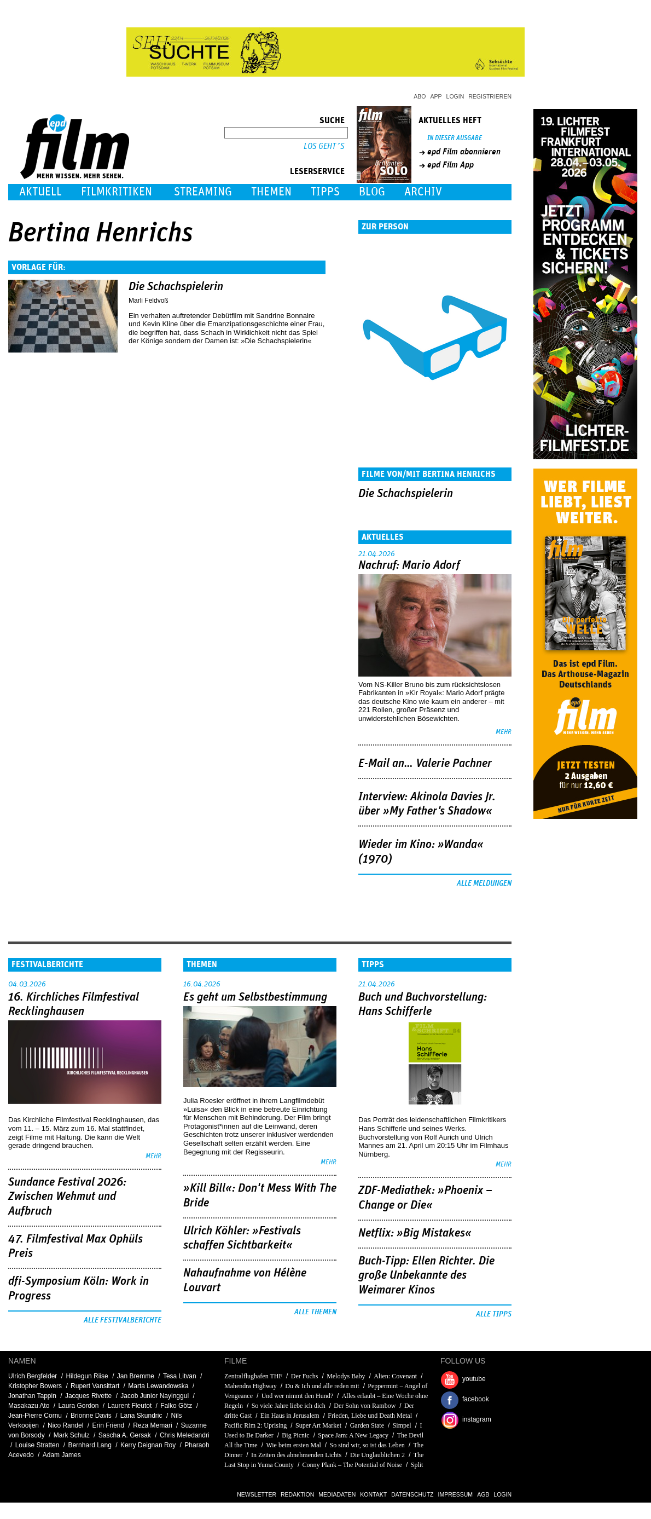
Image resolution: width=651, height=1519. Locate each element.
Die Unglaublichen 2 (377, 1455)
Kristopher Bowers (35, 1386)
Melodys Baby (346, 1376)
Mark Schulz (72, 1435)
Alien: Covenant (395, 1376)
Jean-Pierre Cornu (35, 1415)
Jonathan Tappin (32, 1396)
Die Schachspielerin (176, 287)
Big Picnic (295, 1435)
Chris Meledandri (185, 1435)
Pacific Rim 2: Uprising (255, 1425)
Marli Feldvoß (148, 300)
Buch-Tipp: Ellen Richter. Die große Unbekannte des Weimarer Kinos (426, 1275)
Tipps (325, 192)
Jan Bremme (135, 1376)
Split (417, 1465)
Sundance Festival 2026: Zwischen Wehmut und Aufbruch (67, 1196)
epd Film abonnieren (464, 151)
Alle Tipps (494, 1314)
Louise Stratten (37, 1445)
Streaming (203, 192)
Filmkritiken (116, 192)
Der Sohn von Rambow (365, 1406)
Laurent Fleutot (130, 1406)
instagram (476, 1419)
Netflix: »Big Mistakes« (415, 1233)
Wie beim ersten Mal (293, 1445)
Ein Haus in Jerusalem (289, 1415)
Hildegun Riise (87, 1376)
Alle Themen (315, 1312)
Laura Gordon (78, 1406)
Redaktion (297, 1494)
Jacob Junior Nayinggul (154, 1396)
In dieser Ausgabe (454, 138)
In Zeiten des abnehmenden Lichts (296, 1455)
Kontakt (373, 1494)
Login (455, 96)
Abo (420, 96)
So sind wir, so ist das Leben (367, 1445)
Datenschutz (412, 1494)
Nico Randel (65, 1425)
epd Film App (450, 164)
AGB (483, 1494)
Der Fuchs (304, 1376)
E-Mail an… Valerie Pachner (425, 764)
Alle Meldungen (484, 883)
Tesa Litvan (179, 1376)
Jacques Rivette (88, 1396)
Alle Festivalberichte (122, 1320)
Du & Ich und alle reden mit (322, 1386)
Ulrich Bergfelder (32, 1376)
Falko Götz (176, 1406)
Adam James (62, 1455)
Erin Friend (108, 1425)
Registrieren (490, 96)
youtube (474, 1379)
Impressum (455, 1494)
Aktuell (40, 192)
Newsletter (256, 1494)
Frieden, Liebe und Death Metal (370, 1415)
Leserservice (317, 171)
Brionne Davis (91, 1415)
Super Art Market (318, 1425)
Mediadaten (337, 1494)
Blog (372, 192)
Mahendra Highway (250, 1386)
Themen (271, 192)
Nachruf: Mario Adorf (409, 565)
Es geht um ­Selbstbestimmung (255, 997)
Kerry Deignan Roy (148, 1445)
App (436, 96)
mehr (504, 732)
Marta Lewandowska (158, 1386)
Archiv (423, 192)
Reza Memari (152, 1425)
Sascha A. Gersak (124, 1435)
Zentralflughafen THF (253, 1376)
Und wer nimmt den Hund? (297, 1396)
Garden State (367, 1425)
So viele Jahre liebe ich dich (289, 1406)
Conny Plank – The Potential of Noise (352, 1465)
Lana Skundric (141, 1415)
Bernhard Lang (89, 1445)
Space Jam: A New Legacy (353, 1435)
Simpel (402, 1425)
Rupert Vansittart (95, 1386)
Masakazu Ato (28, 1406)
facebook (475, 1399)
